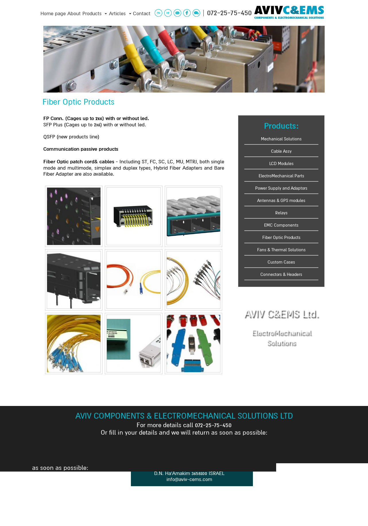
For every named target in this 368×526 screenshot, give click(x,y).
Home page (53, 14)
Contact (141, 14)
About (74, 14)
